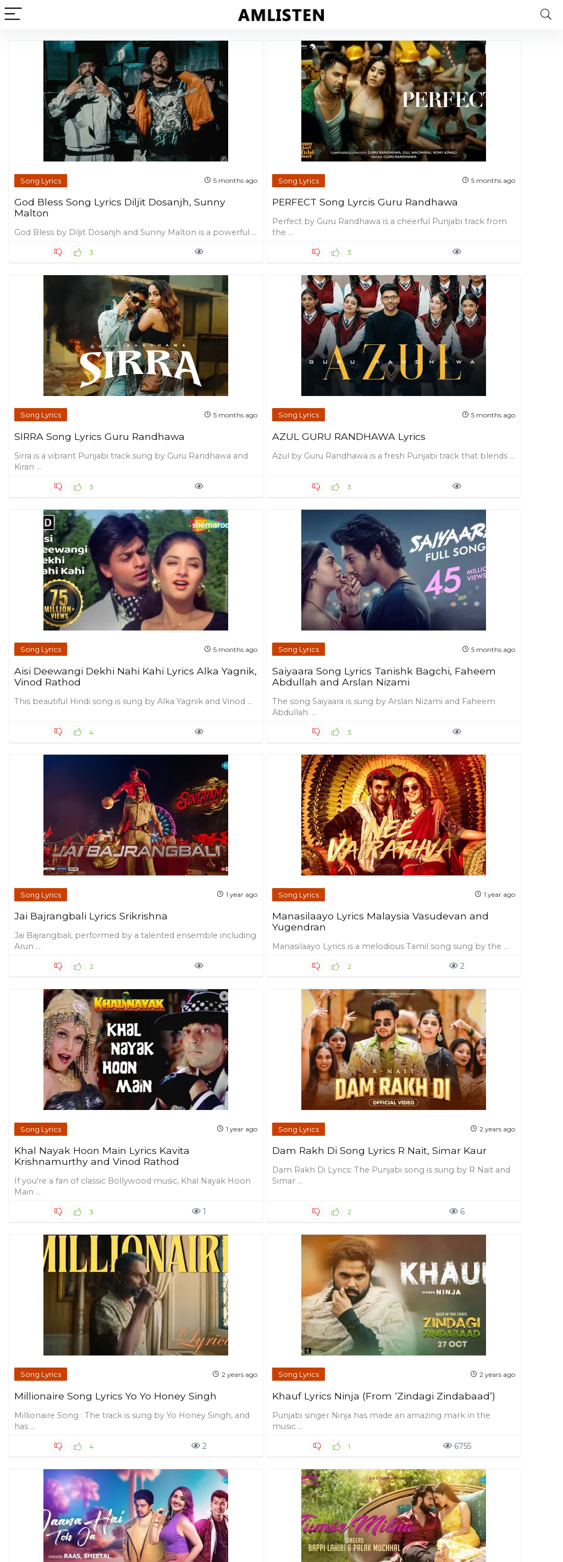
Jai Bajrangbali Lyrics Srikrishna (341, 407)
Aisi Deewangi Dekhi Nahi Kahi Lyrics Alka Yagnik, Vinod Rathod (67, 412)
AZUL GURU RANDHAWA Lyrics (472, 172)
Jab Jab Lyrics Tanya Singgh (340, 1133)
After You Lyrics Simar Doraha (343, 1367)
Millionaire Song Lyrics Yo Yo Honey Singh (344, 652)
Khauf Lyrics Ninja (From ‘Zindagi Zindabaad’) (487, 652)
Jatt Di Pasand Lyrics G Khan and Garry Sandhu (74, 1367)
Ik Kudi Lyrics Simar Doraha (62, 1133)
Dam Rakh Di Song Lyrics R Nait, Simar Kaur (211, 652)
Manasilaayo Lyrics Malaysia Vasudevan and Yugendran (477, 412)
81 (286, 1476)
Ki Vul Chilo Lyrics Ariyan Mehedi (486, 1367)
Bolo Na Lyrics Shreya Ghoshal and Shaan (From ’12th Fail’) (480, 1138)
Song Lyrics (41, 146)
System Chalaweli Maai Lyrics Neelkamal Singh (209, 1367)
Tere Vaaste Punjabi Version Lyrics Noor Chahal (476, 904)
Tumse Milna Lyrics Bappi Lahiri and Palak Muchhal (207, 904)
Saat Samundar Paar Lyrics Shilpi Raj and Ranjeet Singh (203, 1138)
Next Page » (324, 1476)
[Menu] (13, 14)
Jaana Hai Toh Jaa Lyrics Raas (75, 898)
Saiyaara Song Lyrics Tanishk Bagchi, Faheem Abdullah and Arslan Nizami (207, 418)
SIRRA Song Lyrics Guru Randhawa (347, 172)
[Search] (546, 14)
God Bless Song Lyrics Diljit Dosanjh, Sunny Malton (68, 178)
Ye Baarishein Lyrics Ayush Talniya (338, 898)
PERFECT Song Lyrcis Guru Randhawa (203, 172)
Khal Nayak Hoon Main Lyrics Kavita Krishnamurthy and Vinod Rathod (71, 663)
